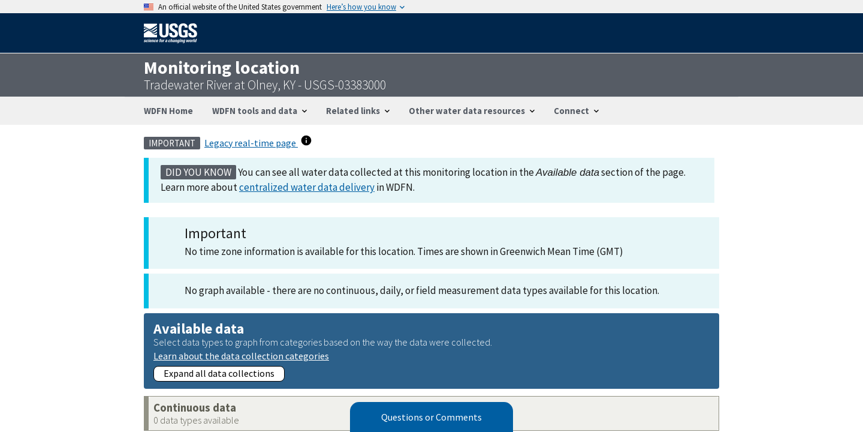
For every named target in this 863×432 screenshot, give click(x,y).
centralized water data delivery (307, 187)
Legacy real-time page (251, 143)
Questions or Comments (431, 417)
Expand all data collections (219, 373)
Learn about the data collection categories (241, 355)
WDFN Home (168, 110)
